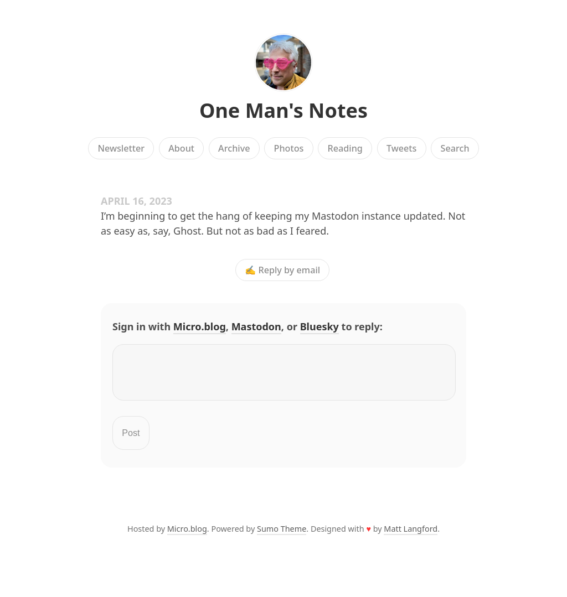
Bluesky (319, 326)
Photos (289, 148)
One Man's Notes (283, 110)
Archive (234, 148)
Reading (345, 148)
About (181, 148)
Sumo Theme (281, 535)
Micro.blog (199, 326)
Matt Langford (410, 535)
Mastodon (256, 326)
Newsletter (121, 148)
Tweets (401, 148)
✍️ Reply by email (282, 270)
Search (455, 148)
